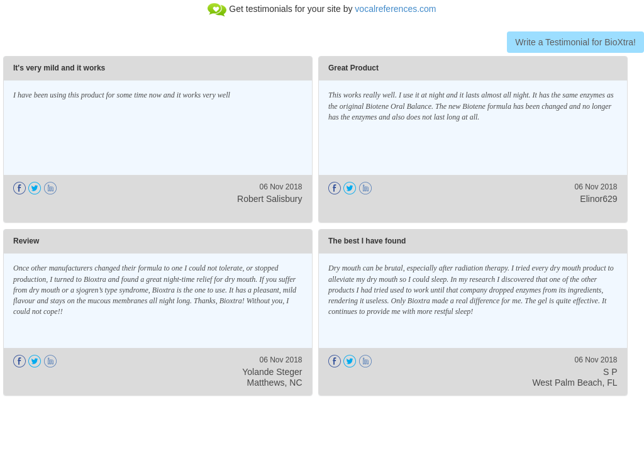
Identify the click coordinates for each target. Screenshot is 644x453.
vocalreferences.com (395, 9)
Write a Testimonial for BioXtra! (575, 42)
